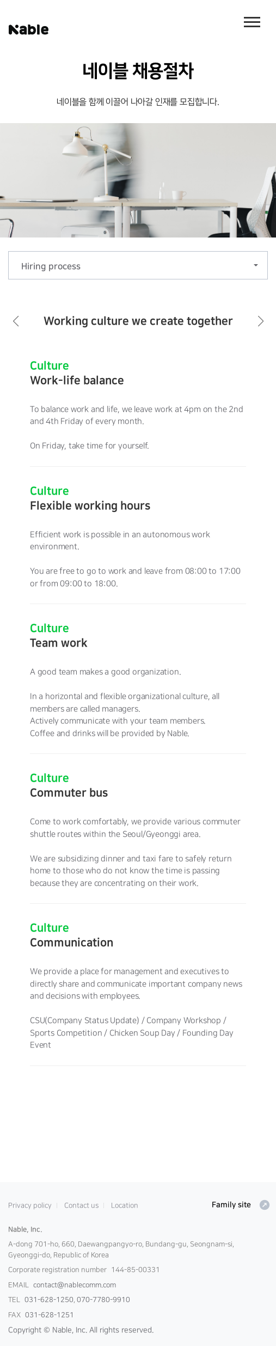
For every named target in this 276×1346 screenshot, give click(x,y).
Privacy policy (30, 1205)
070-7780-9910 (103, 1300)
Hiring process (51, 266)
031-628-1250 (48, 1300)
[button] (15, 321)
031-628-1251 (49, 1315)
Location (124, 1205)
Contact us (81, 1205)
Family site (241, 1205)
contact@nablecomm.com (74, 1285)
